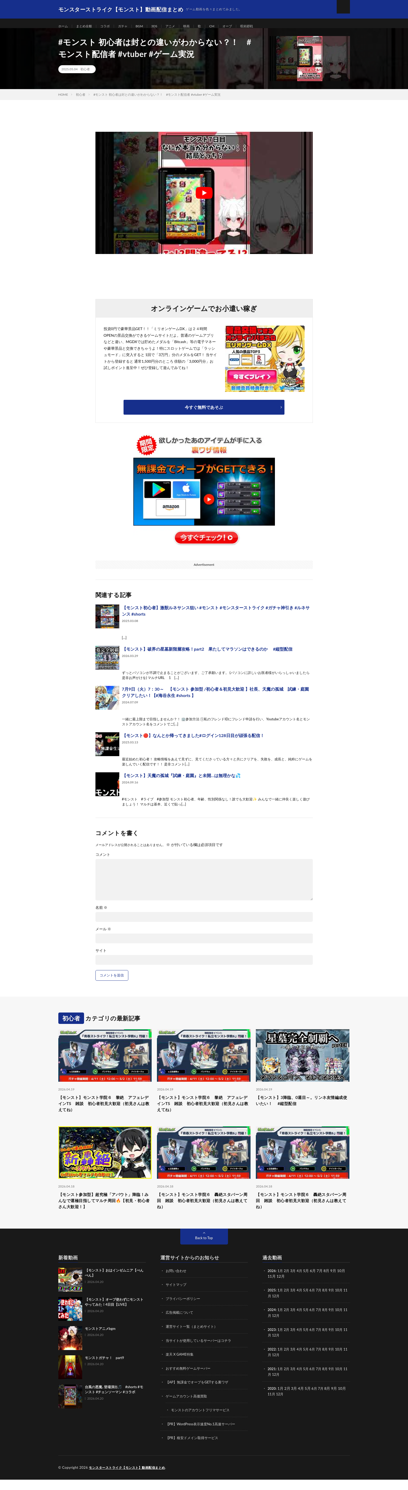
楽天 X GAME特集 (181, 1366)
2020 (272, 1399)
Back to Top (204, 1250)
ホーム (63, 26)
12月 (280, 1308)
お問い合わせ (177, 1283)
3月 (294, 1283)
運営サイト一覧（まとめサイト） (193, 1338)
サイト (101, 957)
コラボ (110, 26)
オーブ (241, 26)
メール (103, 935)
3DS (163, 26)
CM (225, 26)
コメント (102, 861)
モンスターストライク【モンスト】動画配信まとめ (130, 1478)
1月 (281, 1283)
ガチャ (129, 26)
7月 (322, 1302)
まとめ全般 (87, 26)
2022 (272, 1360)
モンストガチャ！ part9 (104, 1370)
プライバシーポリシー (184, 1310)
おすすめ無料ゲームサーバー (190, 1379)
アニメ (180, 26)
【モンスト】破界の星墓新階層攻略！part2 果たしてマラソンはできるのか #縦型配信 (207, 655)
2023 (272, 1341)
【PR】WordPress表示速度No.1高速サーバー (203, 1434)
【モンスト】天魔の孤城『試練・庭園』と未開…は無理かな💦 (181, 781)
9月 (335, 1302)
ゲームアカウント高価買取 (188, 1407)
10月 (343, 1302)
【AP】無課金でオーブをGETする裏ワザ (199, 1393)
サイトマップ (177, 1297)
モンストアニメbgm (100, 1341)
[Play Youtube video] (204, 199)
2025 (272, 1302)
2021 (272, 1380)
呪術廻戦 (263, 26)
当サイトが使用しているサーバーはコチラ (201, 1352)
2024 (272, 1322)
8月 (329, 1302)
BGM (147, 26)
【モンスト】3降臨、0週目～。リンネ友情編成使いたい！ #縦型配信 (300, 1107)
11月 (272, 1308)
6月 (315, 1302)
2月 (288, 1283)
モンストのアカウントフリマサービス (202, 1421)
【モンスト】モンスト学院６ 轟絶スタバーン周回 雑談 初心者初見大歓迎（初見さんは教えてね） (203, 1212)
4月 (301, 1283)
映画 (198, 26)
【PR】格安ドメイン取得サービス (194, 1448)
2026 (272, 1283)
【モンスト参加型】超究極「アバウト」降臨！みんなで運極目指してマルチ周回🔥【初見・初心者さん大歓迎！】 (105, 1212)
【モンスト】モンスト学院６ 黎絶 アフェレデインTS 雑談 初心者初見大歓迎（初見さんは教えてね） (105, 1111)
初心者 (85, 75)
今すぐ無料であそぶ (204, 413)
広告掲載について (180, 1324)
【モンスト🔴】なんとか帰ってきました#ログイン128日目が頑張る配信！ (193, 741)
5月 (308, 1302)
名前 (101, 914)
